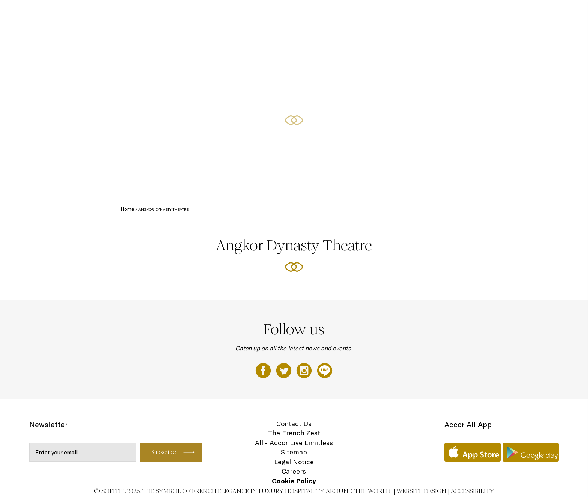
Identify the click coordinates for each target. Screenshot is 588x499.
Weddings (504, 13)
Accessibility (472, 491)
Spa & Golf (537, 13)
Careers (294, 471)
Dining (366, 13)
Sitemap (294, 452)
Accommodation (331, 13)
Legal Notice (294, 461)
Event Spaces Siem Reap (412, 13)
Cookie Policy (294, 481)
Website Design (421, 491)
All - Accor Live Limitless (294, 442)
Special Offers (467, 13)
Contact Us (294, 423)
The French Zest (294, 433)
